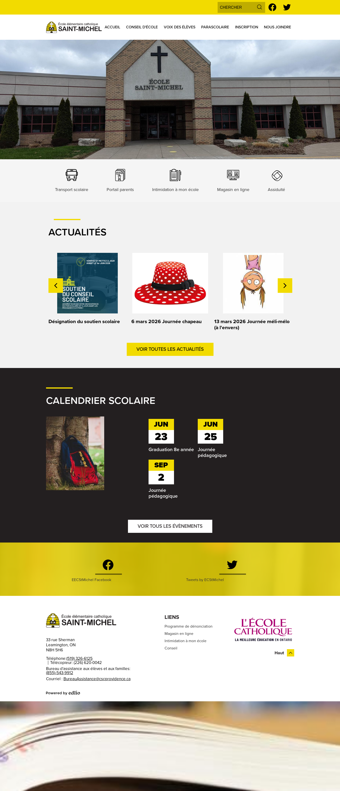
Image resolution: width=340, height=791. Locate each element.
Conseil (171, 648)
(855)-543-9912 (59, 673)
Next (285, 285)
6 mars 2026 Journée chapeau (166, 322)
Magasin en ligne (179, 633)
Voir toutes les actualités (170, 349)
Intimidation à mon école (185, 641)
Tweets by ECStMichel (205, 579)
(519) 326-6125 (79, 658)
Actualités (77, 232)
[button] (112, 27)
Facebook (272, 8)
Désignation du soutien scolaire (84, 322)
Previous (55, 285)
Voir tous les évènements (170, 526)
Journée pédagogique (212, 452)
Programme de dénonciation (189, 626)
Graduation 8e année (171, 450)
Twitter (287, 8)
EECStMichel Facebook (91, 579)
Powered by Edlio (63, 692)
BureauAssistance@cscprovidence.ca (97, 678)
